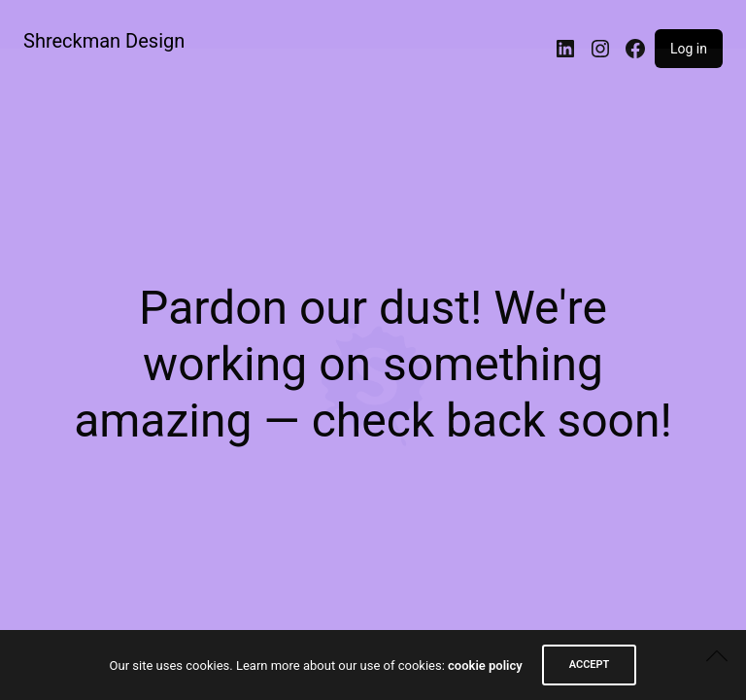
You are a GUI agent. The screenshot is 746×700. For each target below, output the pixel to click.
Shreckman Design (104, 40)
